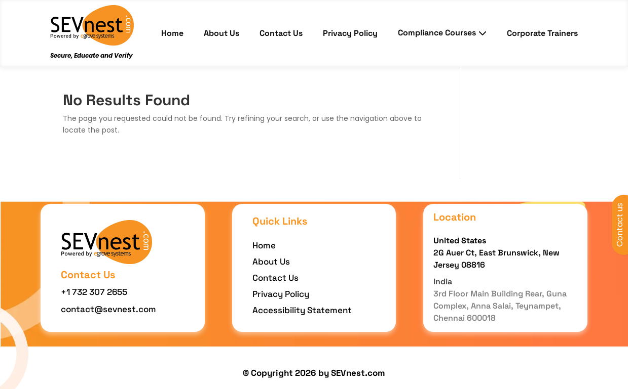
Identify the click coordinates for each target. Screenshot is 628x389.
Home (172, 33)
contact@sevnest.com (108, 309)
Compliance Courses (442, 32)
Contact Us (281, 33)
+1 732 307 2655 (94, 291)
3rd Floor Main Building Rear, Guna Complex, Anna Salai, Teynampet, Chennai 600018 (500, 305)
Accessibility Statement (302, 310)
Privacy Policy (350, 33)
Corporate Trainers (542, 33)
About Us (221, 33)
